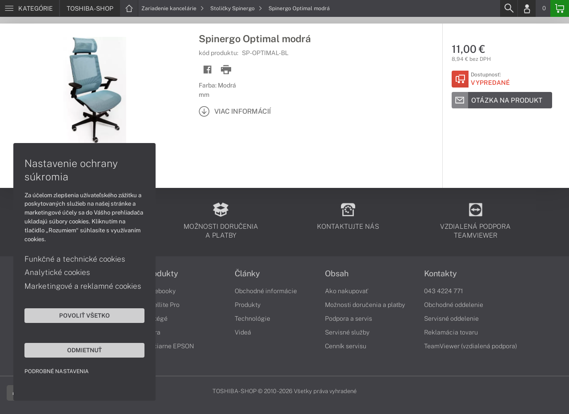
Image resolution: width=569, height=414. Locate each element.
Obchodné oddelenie (453, 304)
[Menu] (29, 8)
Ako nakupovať (346, 291)
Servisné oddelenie (451, 318)
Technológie (252, 318)
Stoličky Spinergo (236, 8)
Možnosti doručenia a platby (365, 304)
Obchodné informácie (266, 291)
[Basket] (559, 8)
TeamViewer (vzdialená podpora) (470, 346)
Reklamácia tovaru (451, 332)
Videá (243, 332)
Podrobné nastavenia (56, 371)
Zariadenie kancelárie (172, 8)
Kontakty (440, 274)
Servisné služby (347, 332)
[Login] (527, 8)
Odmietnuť (84, 350)
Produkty (161, 274)
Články (247, 274)
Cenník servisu (345, 346)
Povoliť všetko (84, 315)
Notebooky (160, 291)
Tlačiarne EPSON (169, 346)
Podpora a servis (348, 318)
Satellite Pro (162, 304)
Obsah (337, 274)
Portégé (156, 318)
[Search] (508, 8)
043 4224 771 (443, 291)
